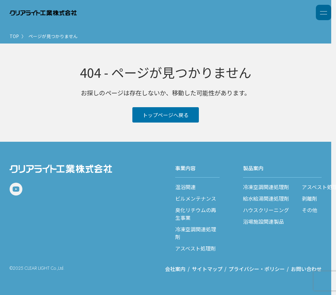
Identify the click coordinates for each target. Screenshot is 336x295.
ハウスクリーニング (266, 210)
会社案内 (175, 269)
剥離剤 (309, 198)
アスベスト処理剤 (195, 248)
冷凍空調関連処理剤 (266, 187)
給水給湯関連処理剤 (266, 198)
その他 (309, 210)
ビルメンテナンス (195, 198)
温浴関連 (185, 187)
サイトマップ (207, 269)
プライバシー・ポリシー (257, 269)
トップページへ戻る (166, 115)
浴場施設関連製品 (263, 221)
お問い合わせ (306, 269)
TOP (14, 36)
